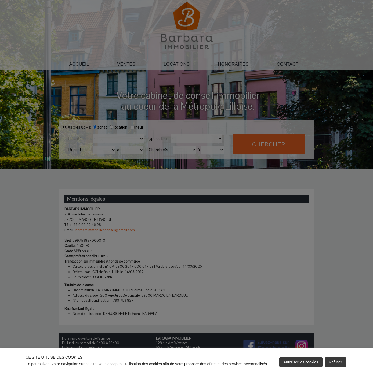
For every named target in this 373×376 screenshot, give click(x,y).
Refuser (335, 362)
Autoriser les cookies (301, 362)
